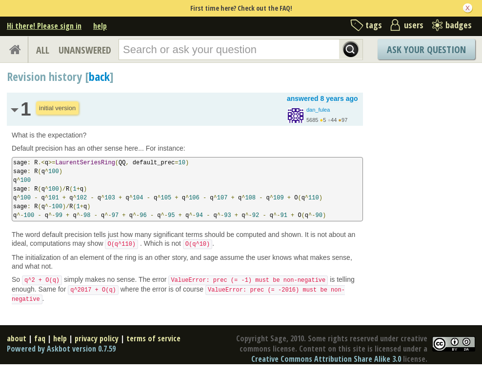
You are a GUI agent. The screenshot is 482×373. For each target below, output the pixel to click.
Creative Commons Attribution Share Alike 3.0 (326, 358)
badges (458, 25)
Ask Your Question (426, 49)
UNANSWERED (85, 50)
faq (39, 338)
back (99, 76)
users (413, 25)
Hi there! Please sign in (44, 25)
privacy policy (97, 338)
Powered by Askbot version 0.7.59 (61, 348)
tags (373, 25)
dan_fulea (318, 110)
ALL (42, 50)
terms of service (153, 338)
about (16, 338)
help (100, 25)
